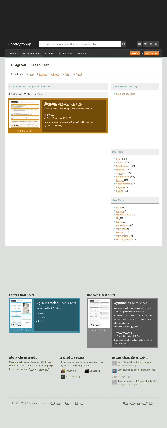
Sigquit (79, 74)
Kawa (119, 222)
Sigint (67, 74)
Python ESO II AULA (147, 381)
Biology (120, 180)
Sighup (55, 74)
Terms (68, 403)
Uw (118, 218)
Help (82, 53)
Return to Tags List (125, 94)
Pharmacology (123, 183)
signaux (55, 122)
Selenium (120, 173)
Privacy (79, 403)
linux (49, 122)
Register (152, 53)
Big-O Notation (143, 362)
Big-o (119, 207)
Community (66, 53)
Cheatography (16, 362)
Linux (31, 74)
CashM (41, 314)
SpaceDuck (95, 370)
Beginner (120, 187)
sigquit (76, 122)
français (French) (54, 126)
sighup (63, 122)
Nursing (120, 169)
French (32, 369)
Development (122, 166)
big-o (40, 321)
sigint (69, 122)
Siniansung (123, 369)
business (43, 369)
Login (135, 53)
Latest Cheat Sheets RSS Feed (139, 403)
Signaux (43, 74)
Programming (123, 176)
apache (119, 340)
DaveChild (71, 370)
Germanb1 (121, 232)
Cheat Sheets (31, 53)
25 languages (47, 365)
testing (135, 340)
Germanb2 (121, 229)
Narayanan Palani (124, 332)
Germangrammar (124, 239)
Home (14, 53)
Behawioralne (123, 225)
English (119, 191)
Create (49, 53)
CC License (55, 403)
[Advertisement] (83, 19)
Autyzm (120, 211)
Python (119, 162)
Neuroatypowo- (124, 214)
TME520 (50, 114)
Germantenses (123, 236)
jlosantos (122, 381)
